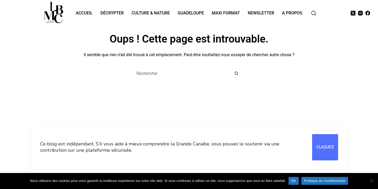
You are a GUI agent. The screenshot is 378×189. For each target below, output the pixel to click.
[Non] (371, 180)
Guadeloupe (191, 12)
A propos (292, 12)
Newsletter (261, 12)
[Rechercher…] (183, 73)
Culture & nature (151, 12)
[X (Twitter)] (353, 13)
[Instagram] (360, 13)
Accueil (84, 12)
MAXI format (226, 12)
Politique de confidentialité (324, 181)
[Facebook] (367, 13)
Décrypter (112, 12)
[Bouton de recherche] (236, 73)
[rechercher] (313, 13)
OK (293, 181)
